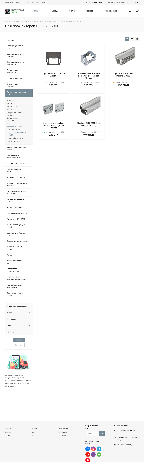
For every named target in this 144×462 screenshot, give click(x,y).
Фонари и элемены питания (14, 248)
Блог (33, 435)
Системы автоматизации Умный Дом (16, 192)
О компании (63, 429)
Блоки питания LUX (14, 78)
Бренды (55, 11)
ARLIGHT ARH (12, 109)
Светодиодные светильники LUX (13, 157)
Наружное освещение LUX (15, 201)
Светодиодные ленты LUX (15, 47)
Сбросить (19, 345)
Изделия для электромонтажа (13, 270)
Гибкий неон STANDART (16, 219)
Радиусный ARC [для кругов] (14, 114)
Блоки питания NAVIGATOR (13, 71)
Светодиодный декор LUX (17, 213)
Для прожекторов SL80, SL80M (18, 134)
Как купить (63, 432)
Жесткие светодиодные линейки (16, 226)
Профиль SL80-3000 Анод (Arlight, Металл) (88, 124)
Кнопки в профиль (13, 141)
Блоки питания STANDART (13, 85)
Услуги (72, 11)
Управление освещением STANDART (17, 184)
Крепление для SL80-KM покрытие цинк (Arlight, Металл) (89, 75)
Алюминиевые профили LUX (16, 93)
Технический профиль (15, 126)
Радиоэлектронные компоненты (14, 286)
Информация (112, 11)
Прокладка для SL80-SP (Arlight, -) (54, 74)
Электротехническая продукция (15, 294)
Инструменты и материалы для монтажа (16, 278)
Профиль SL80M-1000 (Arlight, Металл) (123, 74)
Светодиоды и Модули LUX (16, 234)
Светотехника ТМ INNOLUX (14, 170)
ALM (8, 123)
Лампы (9, 255)
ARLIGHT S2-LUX (12, 106)
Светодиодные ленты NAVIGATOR (15, 63)
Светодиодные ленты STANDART (15, 55)
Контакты (62, 435)
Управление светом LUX (16, 177)
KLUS (9, 100)
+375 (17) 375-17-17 (126, 430)
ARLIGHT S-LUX (12, 103)
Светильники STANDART (16, 164)
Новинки (89, 11)
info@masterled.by (124, 445)
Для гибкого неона (16, 138)
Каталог (38, 11)
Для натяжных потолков (12, 119)
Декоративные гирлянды (17, 241)
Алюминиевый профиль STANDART (16, 148)
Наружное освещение (15, 207)
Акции (34, 432)
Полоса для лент (15, 129)
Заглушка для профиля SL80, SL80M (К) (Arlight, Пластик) (54, 125)
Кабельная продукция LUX (15, 262)
